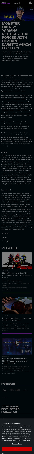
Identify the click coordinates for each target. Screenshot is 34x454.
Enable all (17, 449)
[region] (17, 436)
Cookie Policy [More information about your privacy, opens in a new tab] (26, 440)
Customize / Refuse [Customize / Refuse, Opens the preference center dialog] (17, 444)
